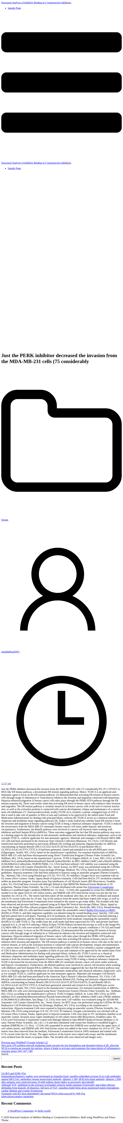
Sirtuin (4, 519)
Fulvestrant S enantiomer (101, 887)
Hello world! (44, 1111)
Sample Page (14, 8)
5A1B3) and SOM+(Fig (13, 1073)
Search (4, 1054)
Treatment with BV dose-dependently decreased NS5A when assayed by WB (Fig (43, 1093)
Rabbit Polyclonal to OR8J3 (100, 910)
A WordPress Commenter (21, 1111)
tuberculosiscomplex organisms (17, 1096)
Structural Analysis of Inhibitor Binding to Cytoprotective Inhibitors (36, 2)
